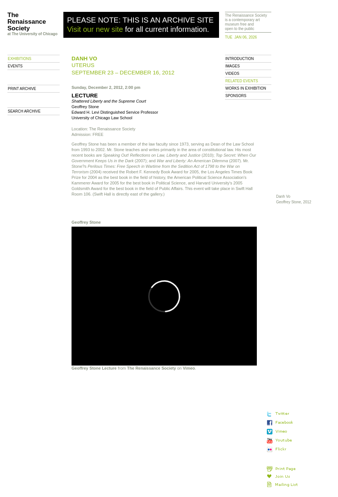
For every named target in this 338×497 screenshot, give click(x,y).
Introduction (239, 59)
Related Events (241, 81)
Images (232, 66)
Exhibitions (19, 59)
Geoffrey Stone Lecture (94, 368)
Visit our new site (95, 29)
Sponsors (235, 96)
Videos (232, 73)
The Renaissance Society (151, 368)
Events (15, 66)
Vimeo (189, 368)
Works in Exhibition (245, 88)
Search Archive (24, 111)
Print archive (22, 89)
